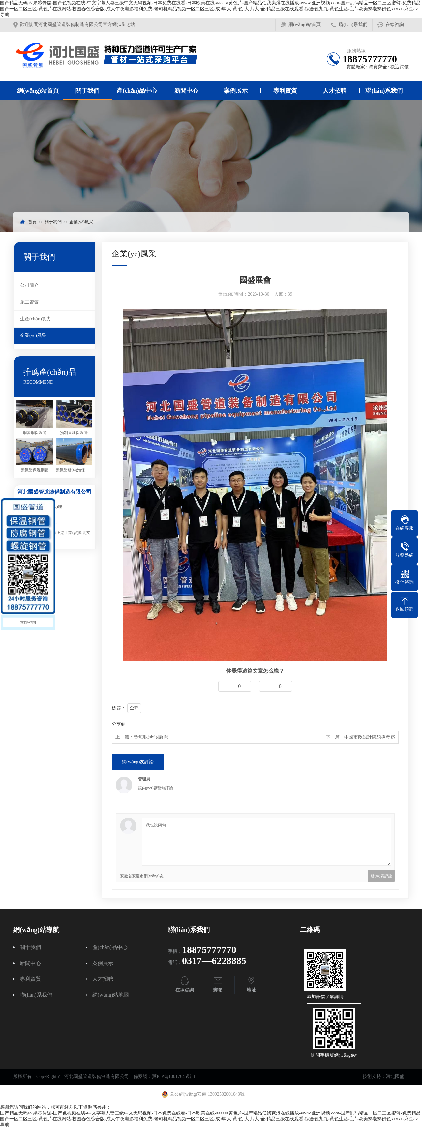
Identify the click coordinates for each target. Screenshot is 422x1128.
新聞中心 (186, 90)
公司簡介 (29, 285)
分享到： (121, 724)
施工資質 (29, 302)
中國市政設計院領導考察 (369, 737)
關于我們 (87, 90)
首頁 (32, 221)
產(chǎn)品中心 (137, 90)
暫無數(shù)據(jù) (151, 737)
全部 (134, 708)
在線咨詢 (394, 24)
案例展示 (236, 90)
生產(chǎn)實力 (35, 318)
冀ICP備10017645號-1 (173, 1076)
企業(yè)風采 (81, 221)
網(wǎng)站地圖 (110, 995)
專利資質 (285, 90)
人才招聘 (335, 90)
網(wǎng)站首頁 (304, 24)
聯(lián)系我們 (353, 24)
